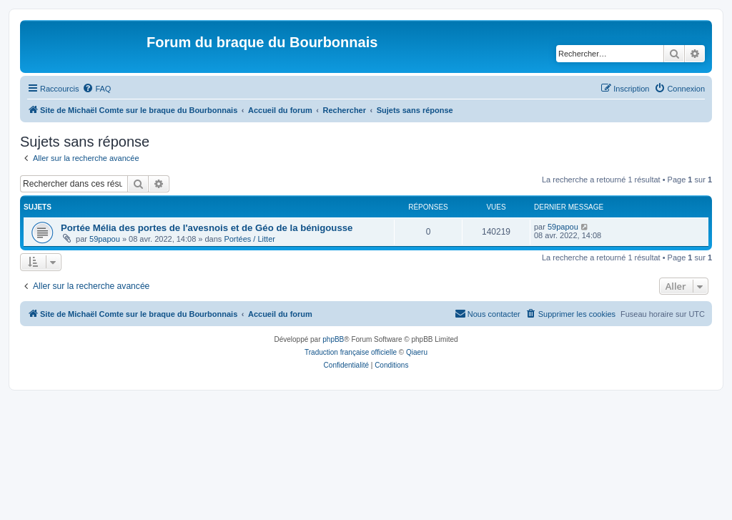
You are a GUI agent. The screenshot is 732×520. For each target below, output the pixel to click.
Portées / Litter (249, 239)
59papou (104, 239)
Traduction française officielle (351, 352)
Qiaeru (416, 352)
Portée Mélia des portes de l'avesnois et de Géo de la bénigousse (206, 227)
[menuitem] (96, 88)
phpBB (333, 339)
